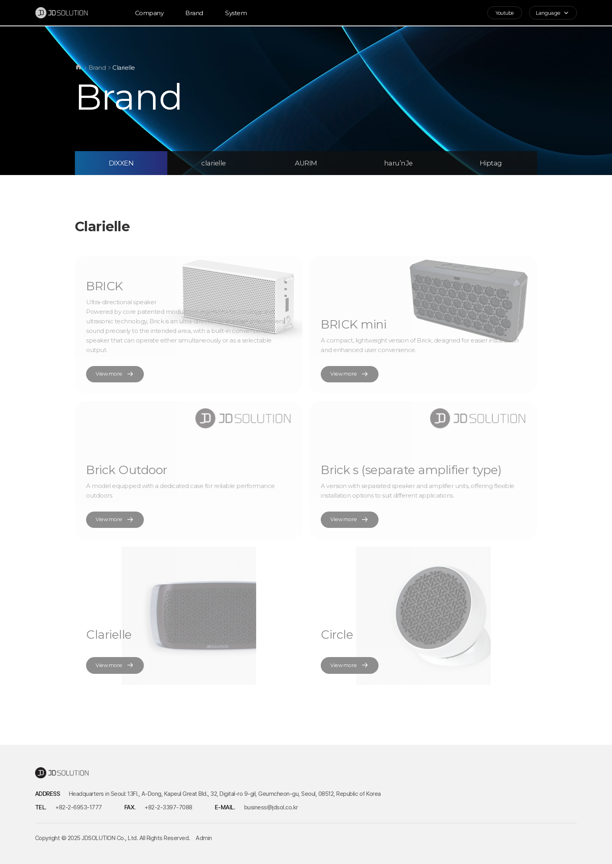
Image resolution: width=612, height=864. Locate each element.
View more (115, 374)
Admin (204, 838)
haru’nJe (398, 163)
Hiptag (491, 163)
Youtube (502, 13)
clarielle (213, 163)
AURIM (306, 163)
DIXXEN (121, 163)
